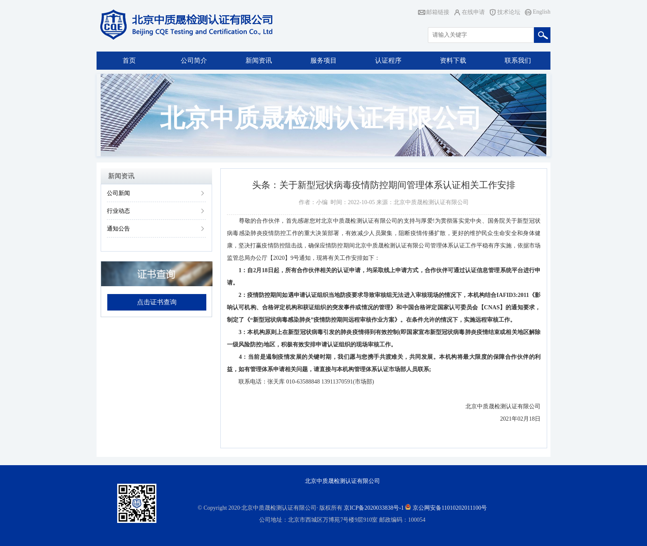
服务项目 (323, 60)
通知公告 (118, 229)
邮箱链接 (437, 12)
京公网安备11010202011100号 (450, 508)
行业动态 (118, 211)
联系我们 (518, 60)
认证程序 (388, 60)
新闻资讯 (259, 60)
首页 (129, 60)
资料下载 (453, 60)
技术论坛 (508, 12)
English (541, 12)
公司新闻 (118, 193)
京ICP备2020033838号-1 (374, 508)
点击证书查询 (157, 302)
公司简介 (194, 60)
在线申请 (473, 12)
